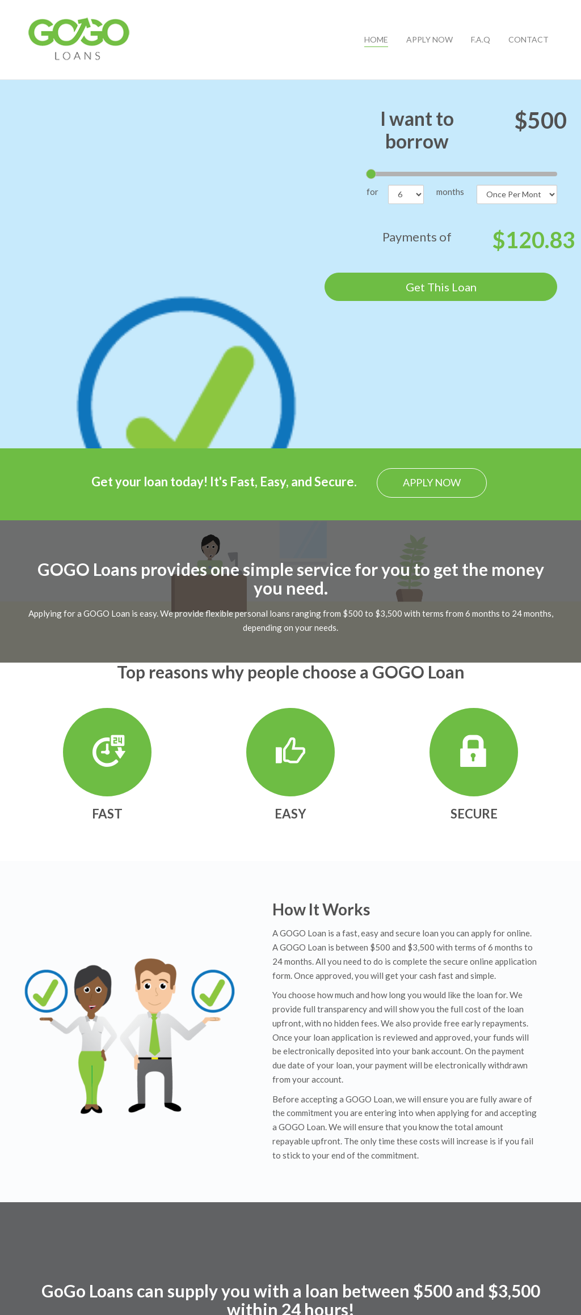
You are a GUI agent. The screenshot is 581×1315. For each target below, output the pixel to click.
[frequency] (517, 194)
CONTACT (528, 39)
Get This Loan (441, 287)
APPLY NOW (429, 39)
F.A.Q (480, 39)
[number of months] (406, 194)
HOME (376, 39)
